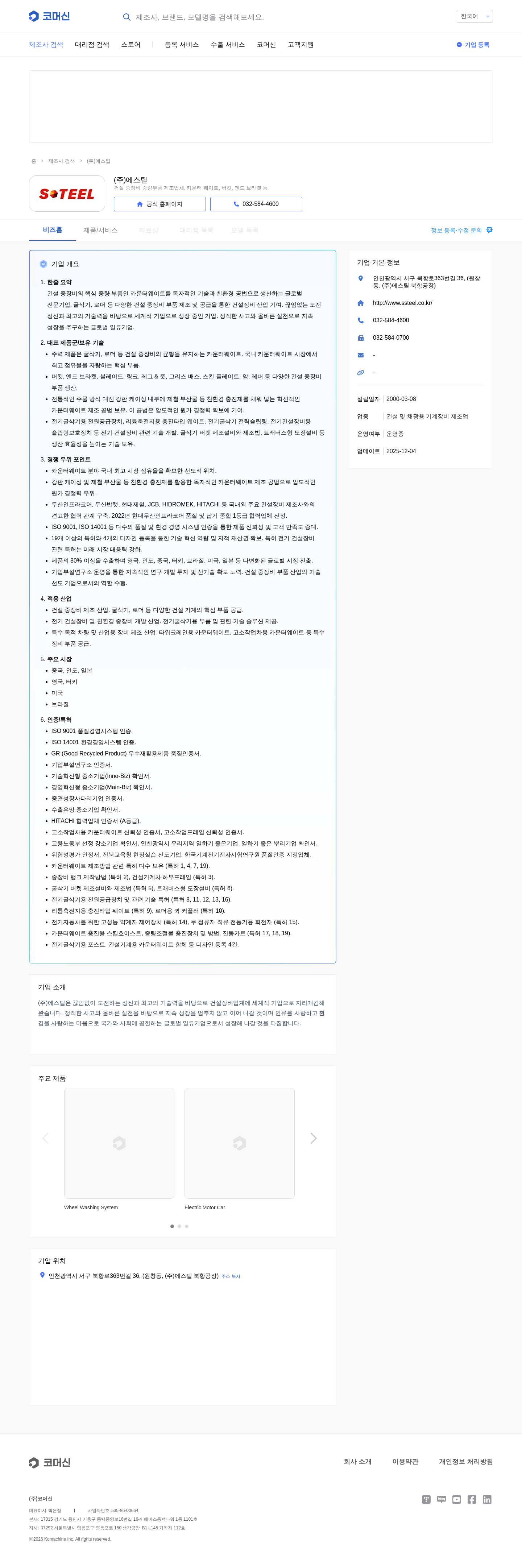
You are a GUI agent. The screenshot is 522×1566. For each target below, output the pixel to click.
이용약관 (405, 1461)
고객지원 (301, 44)
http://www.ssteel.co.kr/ (402, 303)
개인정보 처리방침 (466, 1461)
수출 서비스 (228, 44)
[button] (460, 230)
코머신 (266, 44)
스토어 (131, 44)
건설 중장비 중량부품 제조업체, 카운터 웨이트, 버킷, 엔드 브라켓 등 (191, 188)
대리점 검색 (92, 44)
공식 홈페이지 (160, 203)
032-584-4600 (391, 320)
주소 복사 (230, 1276)
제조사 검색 (46, 44)
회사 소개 (358, 1461)
